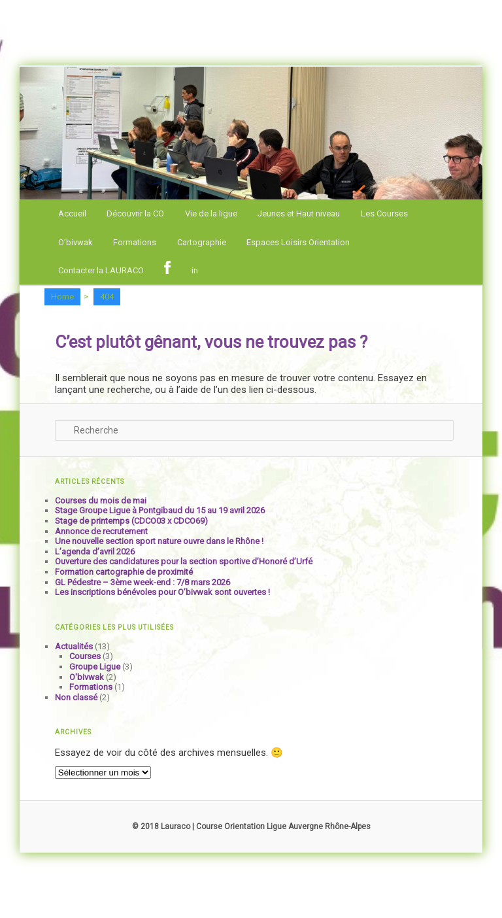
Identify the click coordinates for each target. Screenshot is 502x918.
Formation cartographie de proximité (124, 572)
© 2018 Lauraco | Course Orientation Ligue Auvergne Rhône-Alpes (251, 826)
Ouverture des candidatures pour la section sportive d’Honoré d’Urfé (183, 561)
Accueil (72, 213)
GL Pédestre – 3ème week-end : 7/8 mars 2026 (142, 582)
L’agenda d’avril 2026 (95, 551)
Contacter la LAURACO (101, 270)
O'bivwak (86, 677)
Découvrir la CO (135, 213)
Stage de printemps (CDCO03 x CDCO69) (131, 521)
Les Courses (384, 213)
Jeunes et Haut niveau (299, 213)
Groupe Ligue (94, 667)
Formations (134, 242)
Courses (85, 656)
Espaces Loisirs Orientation (298, 242)
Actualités (74, 646)
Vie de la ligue (211, 213)
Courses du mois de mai (100, 500)
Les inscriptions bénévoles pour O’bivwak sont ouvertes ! (162, 592)
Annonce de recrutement (101, 531)
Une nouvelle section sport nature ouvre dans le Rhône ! (159, 541)
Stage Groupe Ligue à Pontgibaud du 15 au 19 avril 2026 (160, 510)
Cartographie (201, 242)
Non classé (76, 697)
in (195, 270)
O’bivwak (75, 242)
